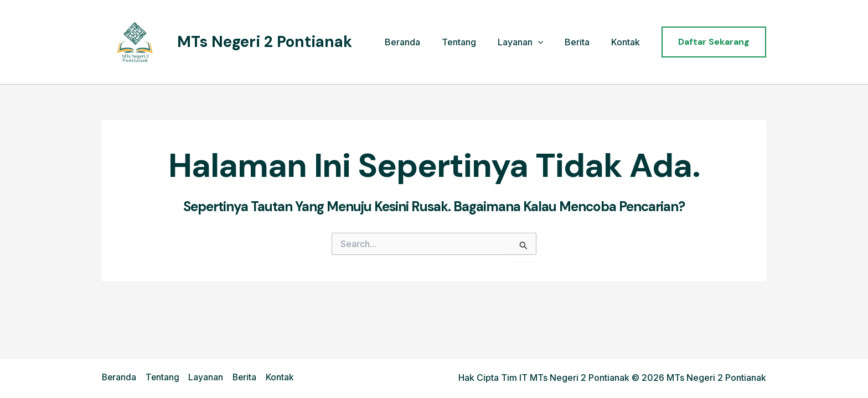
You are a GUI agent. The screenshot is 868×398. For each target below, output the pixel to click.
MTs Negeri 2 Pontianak (264, 42)
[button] (714, 42)
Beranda (419, 42)
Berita (582, 42)
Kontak (627, 42)
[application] (546, 42)
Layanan (529, 42)
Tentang (471, 42)
